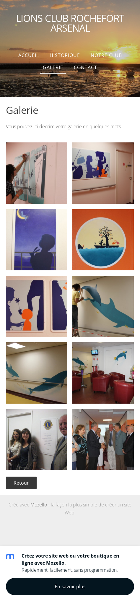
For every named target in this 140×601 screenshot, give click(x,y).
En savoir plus (70, 586)
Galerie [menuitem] (53, 67)
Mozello (38, 504)
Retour (21, 483)
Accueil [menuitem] (28, 55)
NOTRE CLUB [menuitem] (106, 55)
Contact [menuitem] (85, 67)
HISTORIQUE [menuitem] (65, 55)
